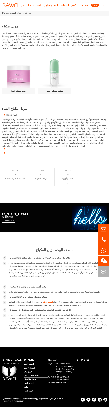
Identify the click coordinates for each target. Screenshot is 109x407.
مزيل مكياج (27, 13)
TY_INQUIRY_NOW (8, 220)
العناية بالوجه (29, 364)
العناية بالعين (29, 383)
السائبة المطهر (47, 302)
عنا (29, 5)
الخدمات (65, 5)
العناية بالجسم (29, 368)
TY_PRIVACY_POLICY (18, 401)
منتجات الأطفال (30, 379)
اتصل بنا (84, 5)
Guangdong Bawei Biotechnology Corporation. (30, 399)
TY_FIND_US (82, 359)
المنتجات (37, 5)
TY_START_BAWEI (15, 214)
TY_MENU (29, 359)
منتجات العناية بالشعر (32, 375)
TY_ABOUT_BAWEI (12, 359)
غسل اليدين (28, 391)
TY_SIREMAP (5, 401)
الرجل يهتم (28, 372)
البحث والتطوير (51, 5)
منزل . (22, 5)
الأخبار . (75, 5)
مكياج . (19, 13)
